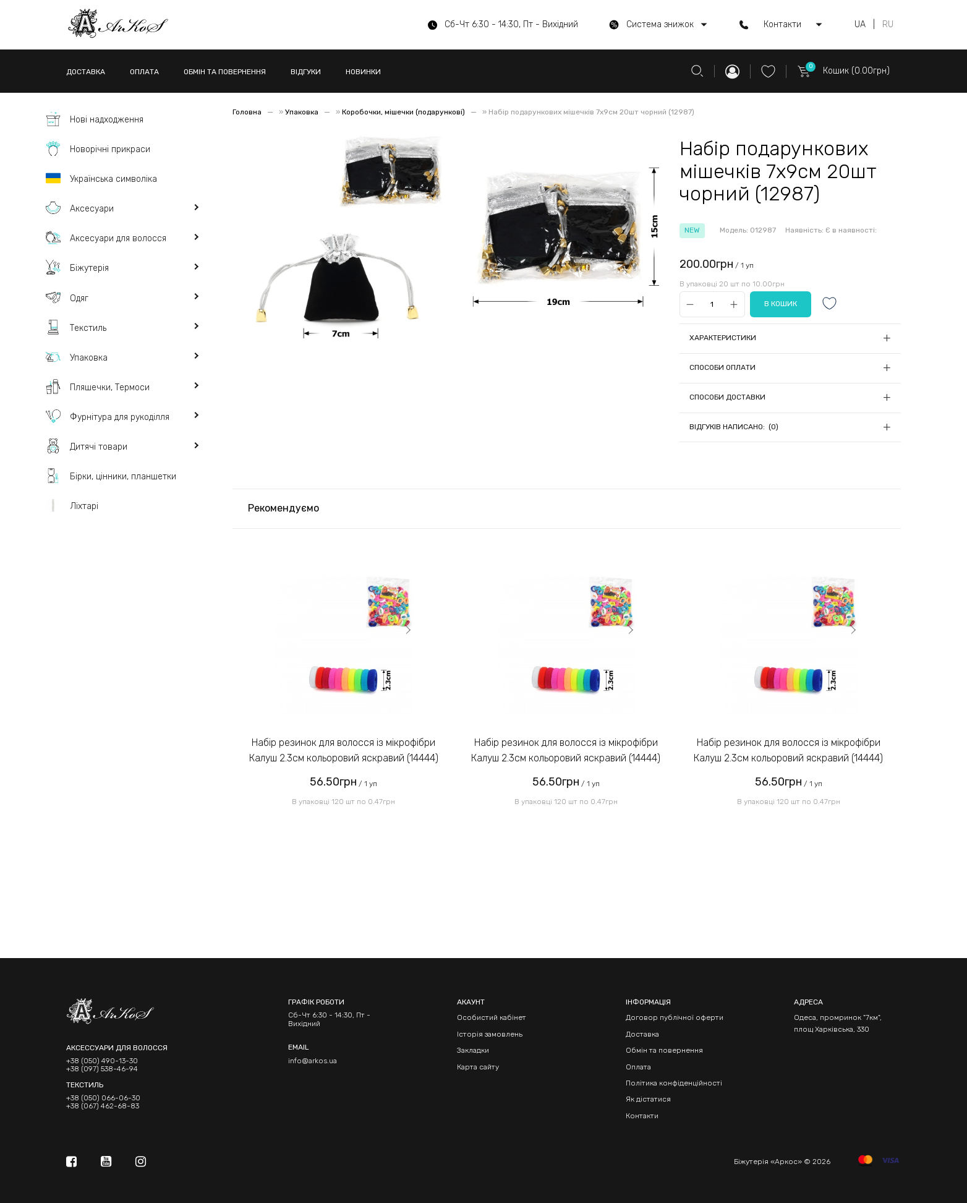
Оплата (638, 1067)
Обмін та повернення (664, 1050)
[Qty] (712, 304)
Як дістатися (648, 1099)
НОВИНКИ (363, 71)
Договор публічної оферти (674, 1017)
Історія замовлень (489, 1034)
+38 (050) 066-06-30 (103, 1098)
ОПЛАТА (144, 71)
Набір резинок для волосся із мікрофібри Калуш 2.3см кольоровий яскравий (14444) (343, 750)
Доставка (642, 1034)
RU (887, 25)
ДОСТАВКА (85, 71)
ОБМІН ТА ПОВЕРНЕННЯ (225, 71)
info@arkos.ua (312, 1060)
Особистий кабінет (491, 1017)
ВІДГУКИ (306, 71)
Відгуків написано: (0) (733, 426)
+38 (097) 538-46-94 (102, 1069)
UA (860, 25)
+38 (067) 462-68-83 (102, 1106)
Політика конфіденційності (674, 1083)
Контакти (642, 1115)
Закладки (473, 1050)
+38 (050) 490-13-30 (102, 1061)
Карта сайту (478, 1067)
